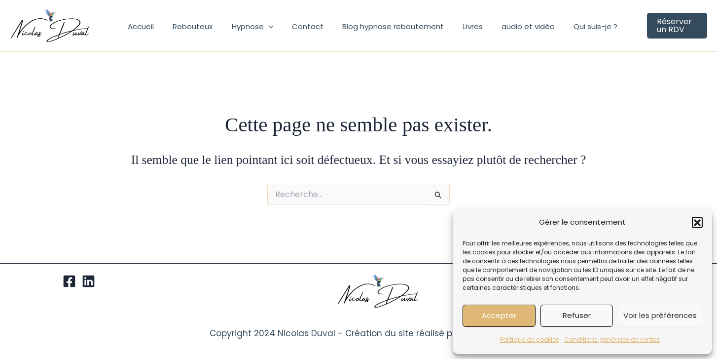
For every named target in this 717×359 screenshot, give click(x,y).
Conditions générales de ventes (612, 339)
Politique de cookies (529, 339)
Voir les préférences (660, 315)
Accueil (141, 30)
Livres (453, 30)
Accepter (499, 315)
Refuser (577, 315)
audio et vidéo (504, 30)
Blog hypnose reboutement (377, 30)
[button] (697, 222)
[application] (260, 30)
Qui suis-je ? (567, 30)
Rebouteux (189, 30)
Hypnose (244, 30)
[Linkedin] (88, 281)
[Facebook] (69, 281)
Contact (296, 30)
